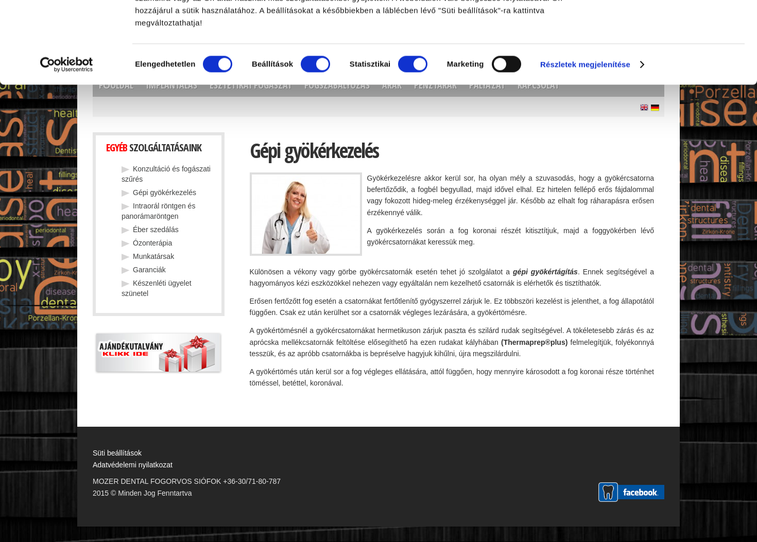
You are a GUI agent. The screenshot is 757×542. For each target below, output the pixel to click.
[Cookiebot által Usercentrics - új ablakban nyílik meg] (67, 141)
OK (671, 26)
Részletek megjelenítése (585, 140)
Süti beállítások (117, 453)
